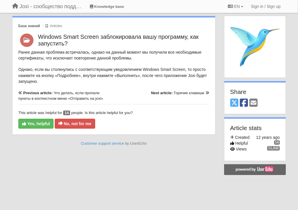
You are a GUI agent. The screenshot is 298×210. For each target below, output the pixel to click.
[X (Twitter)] (234, 103)
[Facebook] (244, 103)
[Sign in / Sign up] (266, 6)
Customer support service (102, 143)
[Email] (253, 103)
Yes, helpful (36, 123)
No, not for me (74, 123)
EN (235, 6)
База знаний (29, 26)
